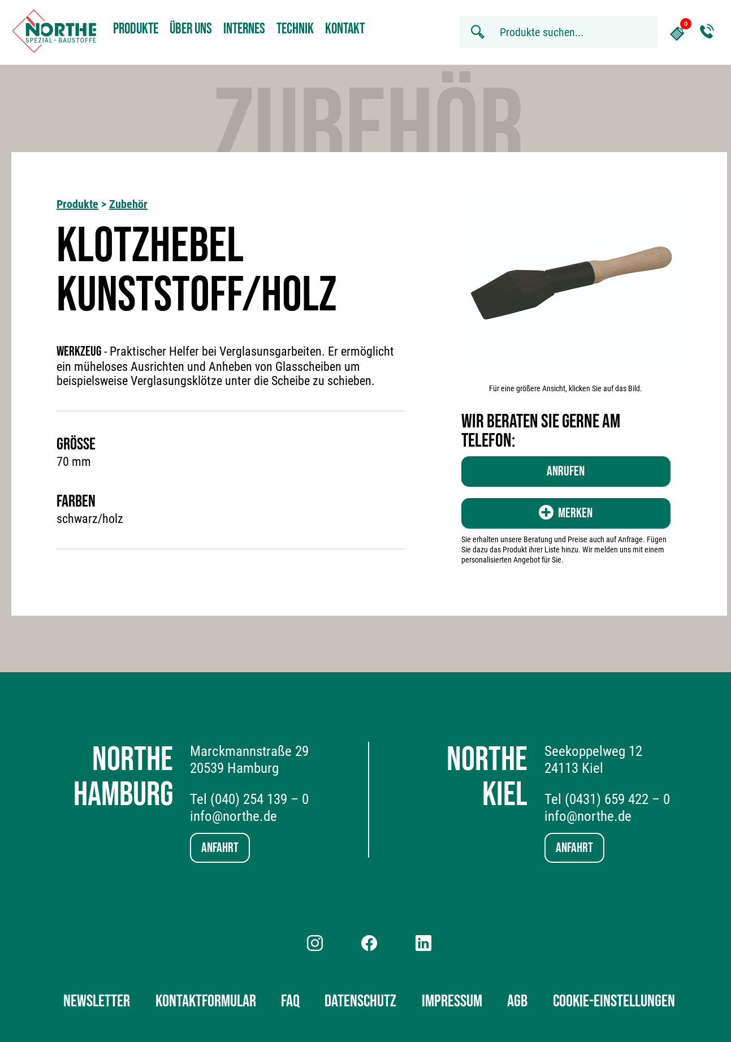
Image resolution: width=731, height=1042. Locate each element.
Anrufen (566, 471)
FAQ (290, 1001)
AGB (517, 1001)
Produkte (135, 29)
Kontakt (345, 29)
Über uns (191, 29)
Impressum (452, 1001)
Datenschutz (360, 1001)
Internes (244, 29)
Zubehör (128, 204)
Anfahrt (220, 848)
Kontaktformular (205, 1001)
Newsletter (96, 1001)
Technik (295, 29)
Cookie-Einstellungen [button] (614, 1001)
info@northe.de (233, 816)
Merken (565, 513)
